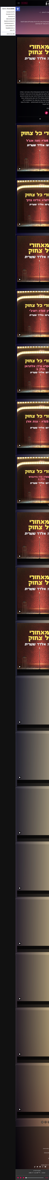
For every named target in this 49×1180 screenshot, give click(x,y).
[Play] (5, 1177)
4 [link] (36, 1122)
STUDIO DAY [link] (28, 1165)
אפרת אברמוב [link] (42, 726)
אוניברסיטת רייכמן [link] (41, 1134)
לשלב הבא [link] (26, 1122)
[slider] (19, 1178)
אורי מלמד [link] (43, 1113)
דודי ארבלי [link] (43, 947)
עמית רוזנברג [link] (42, 1058)
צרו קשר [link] (43, 1144)
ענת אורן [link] (44, 449)
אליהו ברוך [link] (43, 228)
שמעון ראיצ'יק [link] (42, 1003)
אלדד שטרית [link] (37, 29)
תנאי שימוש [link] (42, 1141)
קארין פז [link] (44, 283)
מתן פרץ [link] (44, 781)
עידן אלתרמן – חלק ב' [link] (39, 394)
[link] (2, 9)
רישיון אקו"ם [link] (31, 1152)
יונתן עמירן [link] (43, 671)
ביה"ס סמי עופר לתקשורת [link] (39, 1133)
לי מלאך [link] (44, 837)
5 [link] (33, 1122)
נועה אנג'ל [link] (43, 173)
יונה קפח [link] (44, 560)
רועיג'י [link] (45, 339)
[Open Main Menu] (3, 3)
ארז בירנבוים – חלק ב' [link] (39, 505)
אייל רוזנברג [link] (43, 892)
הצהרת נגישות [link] (42, 1143)
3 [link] (39, 1122)
